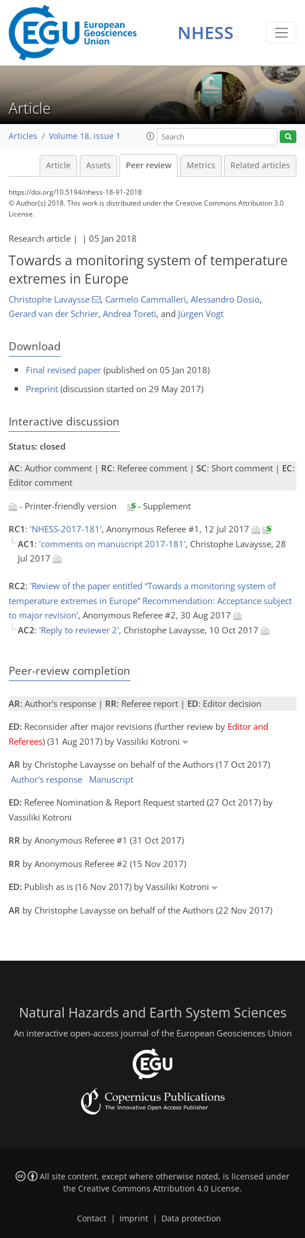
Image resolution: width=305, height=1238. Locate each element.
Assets (98, 165)
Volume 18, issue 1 (85, 136)
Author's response (46, 779)
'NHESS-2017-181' (66, 529)
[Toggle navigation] (281, 33)
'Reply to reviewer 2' (79, 630)
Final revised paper (63, 370)
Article (58, 165)
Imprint (133, 1218)
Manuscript (111, 779)
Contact (91, 1218)
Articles (23, 136)
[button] (150, 136)
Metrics (201, 165)
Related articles (260, 165)
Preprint (42, 388)
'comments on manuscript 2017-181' (112, 544)
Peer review (148, 165)
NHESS (205, 32)
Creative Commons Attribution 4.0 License (159, 1188)
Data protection (191, 1218)
